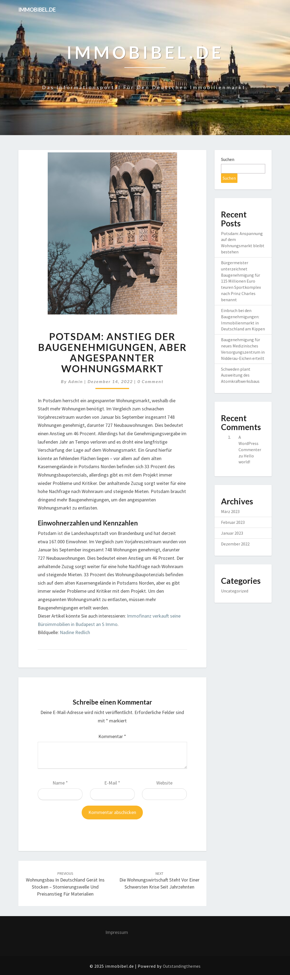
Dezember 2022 (235, 544)
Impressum (116, 932)
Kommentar (112, 736)
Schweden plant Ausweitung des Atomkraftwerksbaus (240, 375)
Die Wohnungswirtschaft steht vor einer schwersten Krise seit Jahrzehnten (159, 880)
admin (75, 381)
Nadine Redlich (75, 632)
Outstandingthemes (182, 966)
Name (60, 783)
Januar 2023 (232, 533)
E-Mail (112, 783)
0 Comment (150, 381)
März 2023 (230, 511)
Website (164, 783)
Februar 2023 (233, 522)
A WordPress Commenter (250, 443)
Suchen (227, 159)
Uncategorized (234, 591)
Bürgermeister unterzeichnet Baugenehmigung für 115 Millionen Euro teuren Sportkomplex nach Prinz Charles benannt (241, 281)
